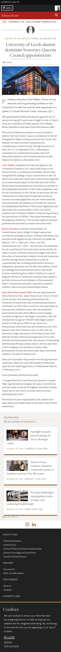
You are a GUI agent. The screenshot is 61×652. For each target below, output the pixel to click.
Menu (9, 8)
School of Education (12, 540)
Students (8, 589)
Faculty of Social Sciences (15, 556)
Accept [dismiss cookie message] (9, 637)
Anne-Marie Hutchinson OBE (17, 292)
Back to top (8, 516)
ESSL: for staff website (14, 573)
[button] (56, 15)
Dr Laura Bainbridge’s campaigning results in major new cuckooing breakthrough (30, 498)
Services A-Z (9, 569)
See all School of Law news (19, 421)
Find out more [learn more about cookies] (11, 646)
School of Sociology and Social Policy (20, 552)
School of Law (10, 15)
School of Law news (16, 38)
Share (9, 62)
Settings (8, 642)
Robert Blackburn (11, 228)
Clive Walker (8, 165)
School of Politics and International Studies (23, 548)
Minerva (7, 585)
